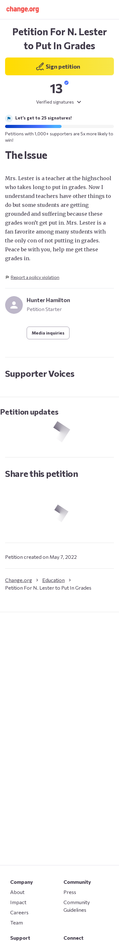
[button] (22, 9)
